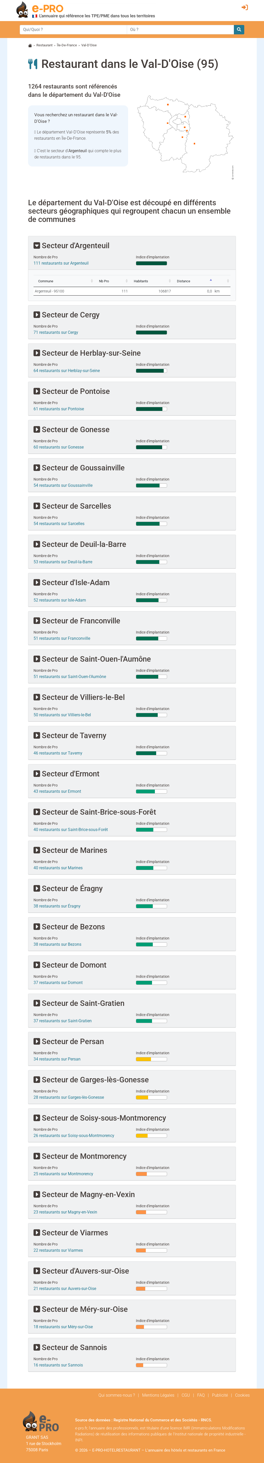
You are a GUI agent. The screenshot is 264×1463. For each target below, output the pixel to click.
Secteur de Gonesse (72, 429)
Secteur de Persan (69, 1041)
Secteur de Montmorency (80, 1156)
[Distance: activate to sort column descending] (192, 281)
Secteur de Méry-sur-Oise (81, 1309)
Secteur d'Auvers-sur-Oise (81, 1271)
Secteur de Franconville (77, 620)
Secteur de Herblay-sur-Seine (87, 353)
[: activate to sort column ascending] (221, 281)
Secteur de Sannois (70, 1347)
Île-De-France (67, 45)
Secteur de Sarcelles (72, 506)
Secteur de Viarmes (71, 1232)
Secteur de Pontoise (72, 391)
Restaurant (44, 45)
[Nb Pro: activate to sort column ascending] (111, 281)
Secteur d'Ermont (67, 773)
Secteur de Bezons (69, 926)
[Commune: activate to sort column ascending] (64, 281)
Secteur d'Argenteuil (71, 245)
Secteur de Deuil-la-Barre (80, 544)
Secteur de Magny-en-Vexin (84, 1194)
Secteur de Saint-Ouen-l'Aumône (92, 659)
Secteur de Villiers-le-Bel (79, 697)
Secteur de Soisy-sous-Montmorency (100, 1118)
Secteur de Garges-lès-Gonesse (91, 1079)
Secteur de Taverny (70, 735)
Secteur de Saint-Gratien (79, 1003)
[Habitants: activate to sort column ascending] (150, 281)
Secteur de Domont (70, 965)
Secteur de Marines (70, 850)
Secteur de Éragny (68, 888)
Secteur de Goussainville (79, 467)
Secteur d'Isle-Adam (72, 582)
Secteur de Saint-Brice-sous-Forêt (95, 812)
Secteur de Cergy (67, 314)
